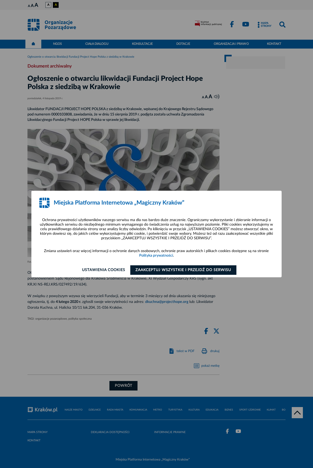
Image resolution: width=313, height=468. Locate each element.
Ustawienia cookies (103, 270)
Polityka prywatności (156, 255)
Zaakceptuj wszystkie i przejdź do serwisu (183, 270)
